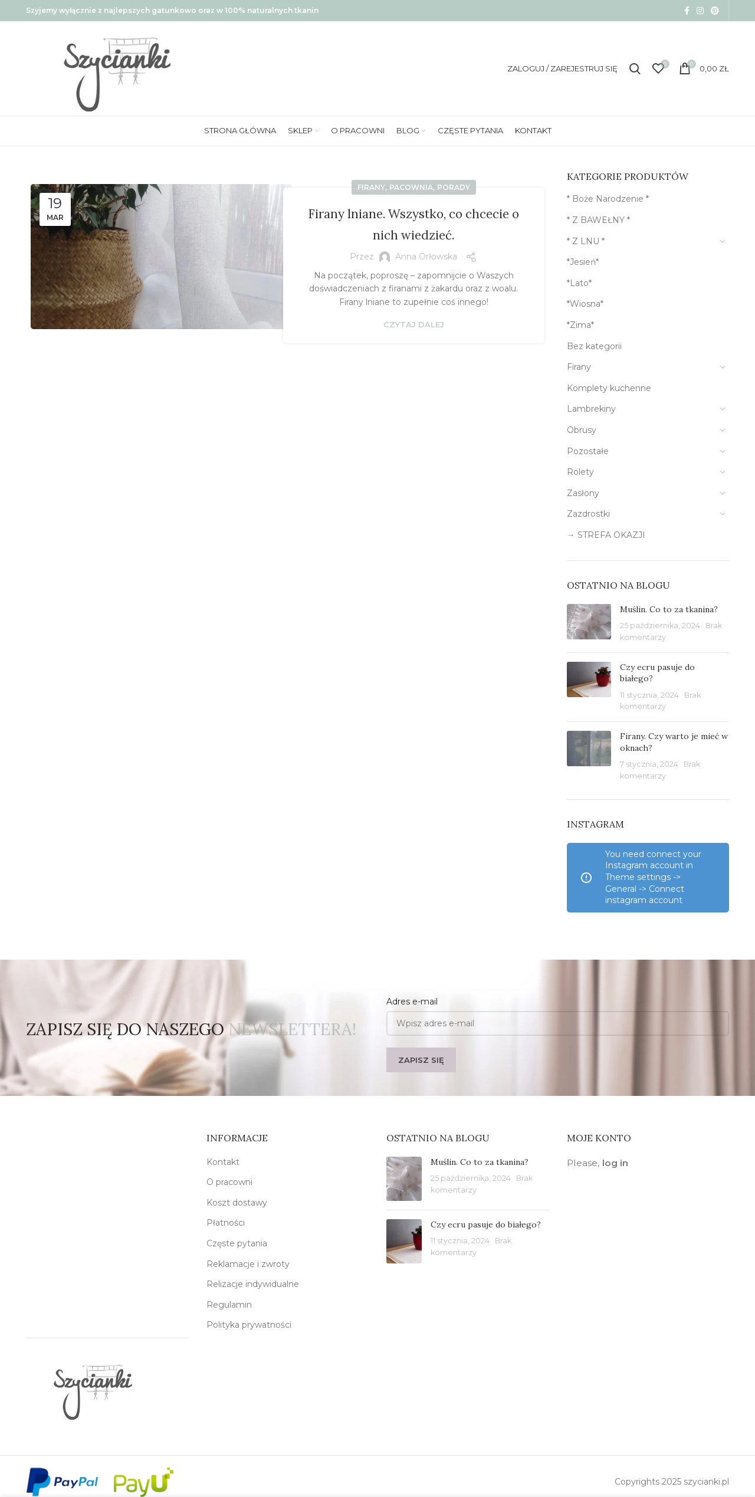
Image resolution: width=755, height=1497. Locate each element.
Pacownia (411, 187)
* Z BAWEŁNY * (598, 220)
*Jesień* (583, 262)
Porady (453, 187)
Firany (371, 187)
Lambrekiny (591, 408)
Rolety (580, 472)
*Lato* (579, 283)
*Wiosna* (585, 303)
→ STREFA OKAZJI (606, 535)
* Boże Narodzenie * (608, 198)
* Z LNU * (586, 241)
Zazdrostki (588, 513)
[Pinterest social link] (715, 10)
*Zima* (580, 325)
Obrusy (581, 430)
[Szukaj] (634, 68)
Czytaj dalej (413, 325)
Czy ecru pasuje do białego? (486, 1224)
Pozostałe (588, 451)
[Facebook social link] (687, 10)
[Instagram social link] (700, 10)
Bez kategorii (594, 346)
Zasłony (583, 493)
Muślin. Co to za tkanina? (669, 609)
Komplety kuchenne (609, 388)
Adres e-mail (412, 1001)
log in (615, 1162)
